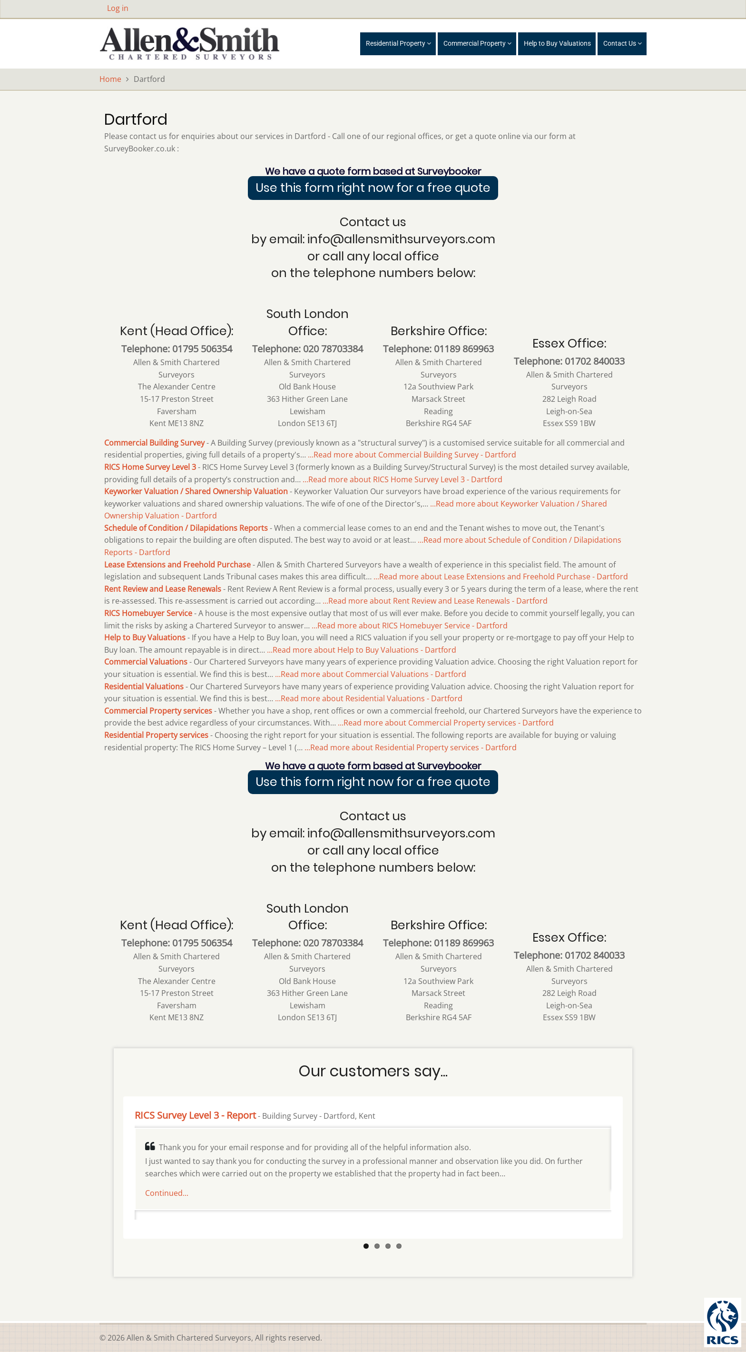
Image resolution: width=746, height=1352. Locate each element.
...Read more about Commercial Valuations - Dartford (370, 674)
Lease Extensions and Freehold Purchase (177, 564)
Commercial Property (477, 43)
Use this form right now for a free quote (373, 187)
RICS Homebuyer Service (148, 613)
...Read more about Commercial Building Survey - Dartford (412, 454)
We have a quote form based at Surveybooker (373, 171)
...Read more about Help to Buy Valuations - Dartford (361, 650)
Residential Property (398, 43)
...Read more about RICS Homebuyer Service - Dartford (410, 625)
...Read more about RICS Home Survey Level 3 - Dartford (402, 479)
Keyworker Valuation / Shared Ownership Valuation (196, 491)
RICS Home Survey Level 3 (150, 467)
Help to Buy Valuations (557, 43)
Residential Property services (156, 735)
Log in (117, 8)
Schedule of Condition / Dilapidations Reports (186, 528)
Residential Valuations (144, 686)
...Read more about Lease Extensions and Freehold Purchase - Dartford (500, 576)
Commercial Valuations (145, 661)
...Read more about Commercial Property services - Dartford (446, 722)
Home (110, 79)
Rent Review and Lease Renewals (162, 589)
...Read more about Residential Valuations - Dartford (368, 698)
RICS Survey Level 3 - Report (195, 1115)
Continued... (166, 1193)
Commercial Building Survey (154, 442)
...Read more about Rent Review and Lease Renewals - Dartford (435, 601)
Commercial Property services (158, 711)
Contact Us (622, 43)
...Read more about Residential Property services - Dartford (410, 747)
